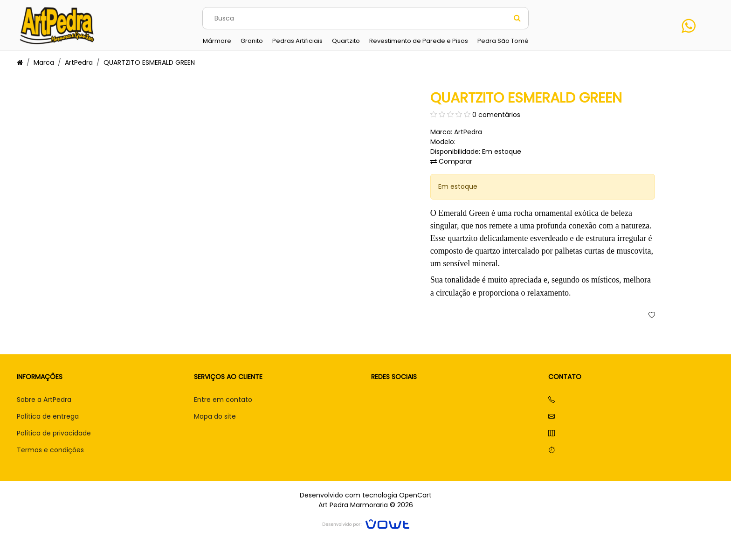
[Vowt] (365, 523)
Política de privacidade (54, 433)
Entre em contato (223, 399)
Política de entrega (48, 416)
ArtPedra (79, 62)
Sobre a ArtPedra (44, 399)
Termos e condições (50, 450)
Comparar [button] (451, 161)
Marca (44, 62)
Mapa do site (215, 416)
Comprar (536, 315)
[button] (651, 315)
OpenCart (415, 495)
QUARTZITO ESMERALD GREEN (149, 62)
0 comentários (496, 114)
